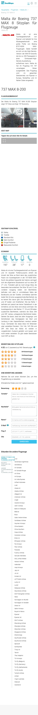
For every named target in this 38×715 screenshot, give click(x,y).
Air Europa (17, 476)
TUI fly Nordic (18, 670)
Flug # (3, 431)
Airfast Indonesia (19, 482)
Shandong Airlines (20, 623)
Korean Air (17, 576)
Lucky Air (17, 582)
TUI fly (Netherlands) (20, 667)
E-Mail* (5, 425)
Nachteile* (5, 407)
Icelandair (17, 564)
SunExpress (18, 646)
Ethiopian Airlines (19, 541)
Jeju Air (16, 570)
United (16, 676)
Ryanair (16, 614)
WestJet (17, 682)
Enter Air (17, 538)
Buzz (16, 514)
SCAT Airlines (18, 620)
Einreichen (24, 442)
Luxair (16, 585)
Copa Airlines (18, 532)
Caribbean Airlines (20, 520)
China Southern (19, 529)
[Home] (7, 3)
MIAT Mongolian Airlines (22, 594)
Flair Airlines (18, 547)
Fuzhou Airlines (19, 553)
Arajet (16, 500)
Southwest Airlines (20, 638)
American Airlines (19, 497)
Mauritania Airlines (20, 591)
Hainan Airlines (19, 561)
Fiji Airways (18, 544)
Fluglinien (14, 10)
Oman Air (17, 605)
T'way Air (17, 649)
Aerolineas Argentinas (21, 462)
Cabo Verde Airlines (20, 517)
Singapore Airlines (20, 632)
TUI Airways (18, 658)
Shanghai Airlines (19, 626)
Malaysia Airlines (19, 588)
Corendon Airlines (20, 535)
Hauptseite (5, 10)
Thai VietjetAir (18, 655)
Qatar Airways (18, 608)
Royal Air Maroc (19, 611)
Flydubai (17, 550)
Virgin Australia (19, 679)
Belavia (16, 511)
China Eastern (18, 526)
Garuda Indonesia (20, 555)
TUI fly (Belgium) (19, 661)
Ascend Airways (19, 503)
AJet (15, 485)
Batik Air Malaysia (20, 509)
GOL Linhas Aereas (20, 558)
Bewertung (5, 388)
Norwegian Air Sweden (21, 602)
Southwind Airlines (20, 641)
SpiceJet (17, 644)
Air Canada (17, 467)
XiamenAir (17, 685)
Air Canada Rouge (20, 470)
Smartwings (18, 635)
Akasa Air (17, 488)
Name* (3, 420)
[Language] (30, 3)
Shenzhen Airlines (20, 629)
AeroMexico (18, 464)
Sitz (2, 437)
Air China (17, 473)
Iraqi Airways (18, 567)
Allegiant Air (18, 494)
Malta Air (23, 10)
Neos (16, 597)
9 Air (15, 459)
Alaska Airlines (19, 491)
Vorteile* (4, 394)
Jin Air (16, 573)
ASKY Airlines (18, 506)
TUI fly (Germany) (19, 664)
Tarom (16, 652)
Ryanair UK (17, 617)
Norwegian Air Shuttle (21, 600)
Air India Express (19, 479)
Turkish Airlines (19, 673)
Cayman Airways (19, 523)
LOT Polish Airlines (20, 579)
